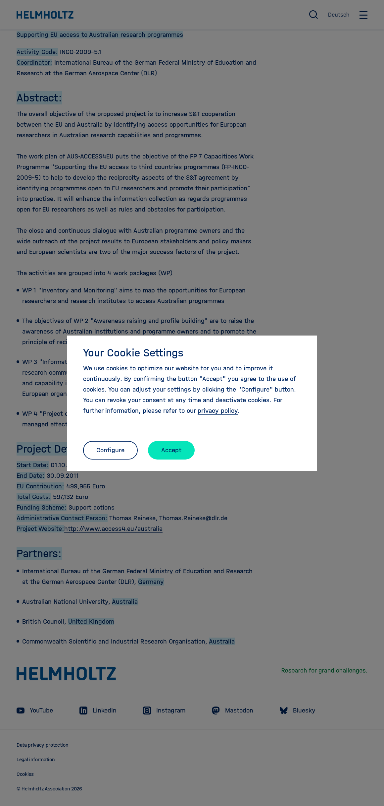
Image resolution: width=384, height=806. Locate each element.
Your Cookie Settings (133, 353)
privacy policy (218, 410)
